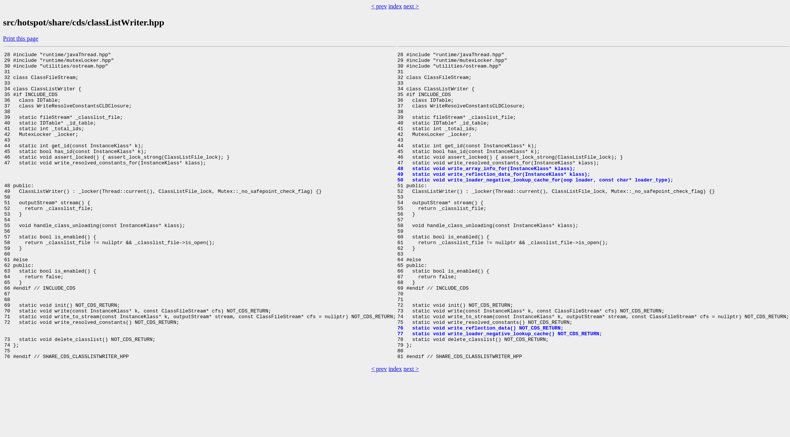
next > (411, 6)
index (395, 6)
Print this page (20, 38)
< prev (379, 6)
